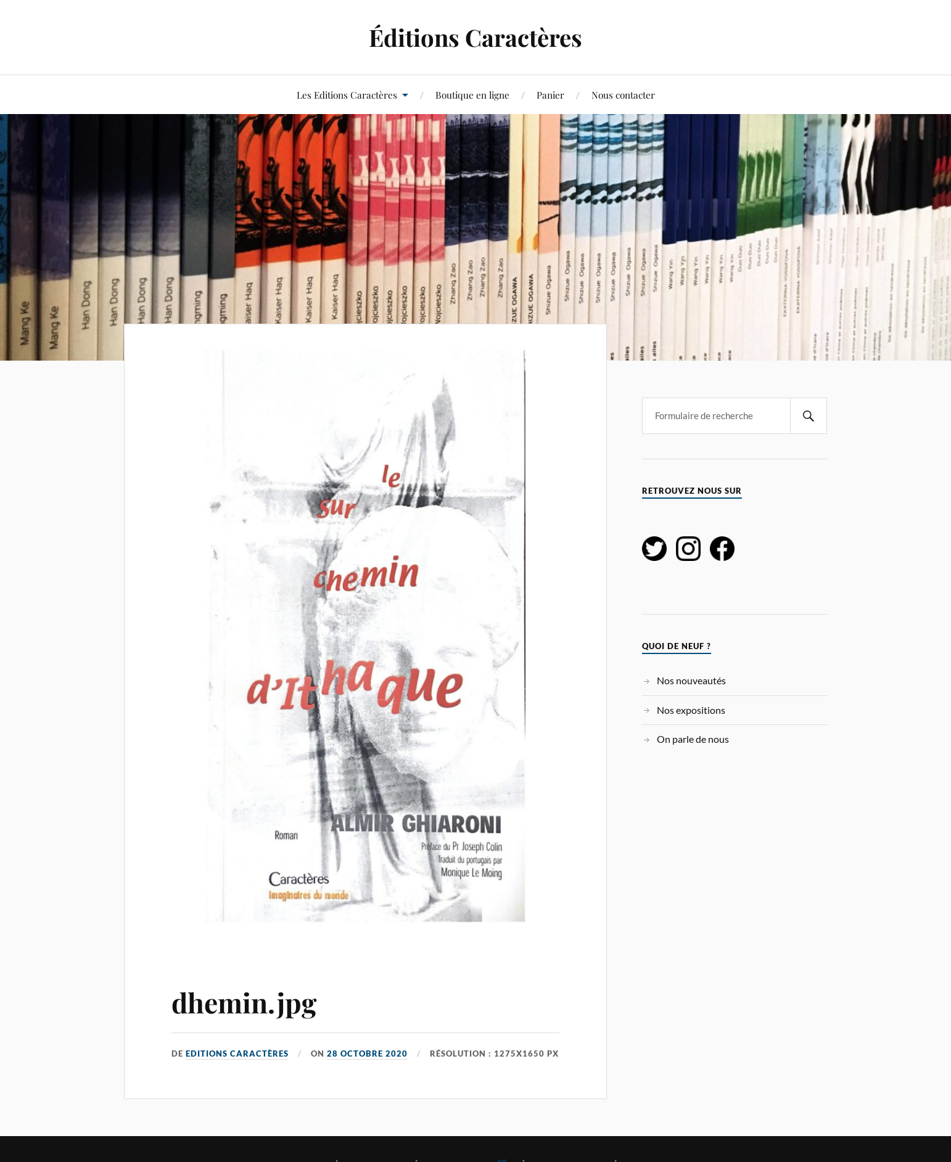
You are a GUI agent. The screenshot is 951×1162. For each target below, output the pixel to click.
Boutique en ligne (472, 94)
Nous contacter (623, 94)
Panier (550, 94)
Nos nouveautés (691, 680)
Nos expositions (691, 710)
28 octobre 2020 (367, 1053)
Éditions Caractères (475, 37)
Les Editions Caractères (347, 94)
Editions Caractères (237, 1053)
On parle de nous (693, 739)
